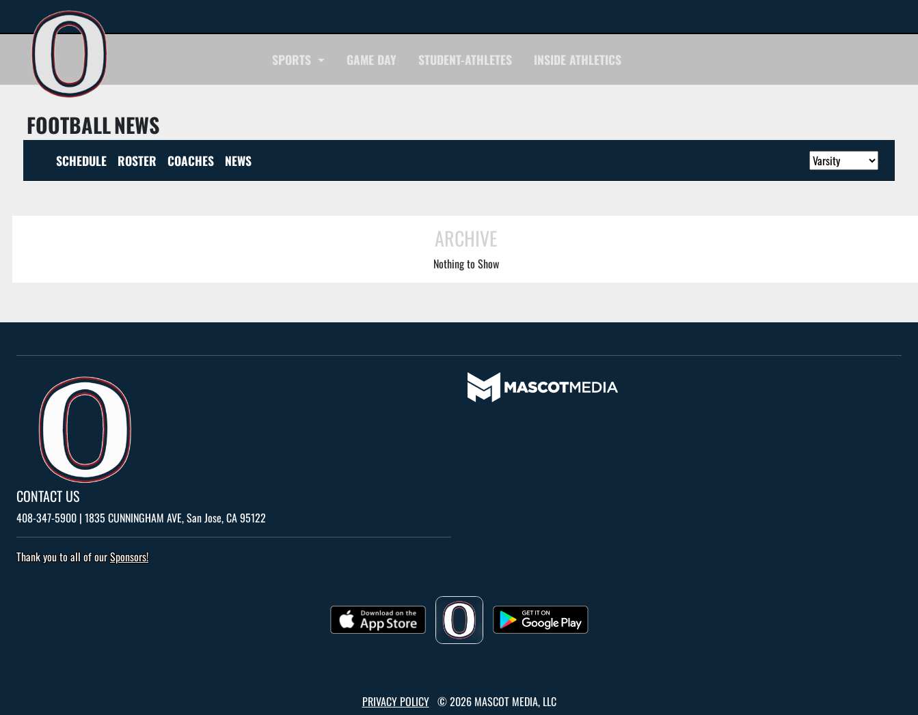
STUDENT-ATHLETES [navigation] (465, 59)
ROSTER (137, 160)
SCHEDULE (81, 160)
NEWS (238, 160)
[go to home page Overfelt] (69, 54)
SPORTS (293, 59)
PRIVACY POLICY (395, 701)
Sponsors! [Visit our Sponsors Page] (129, 556)
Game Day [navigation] (371, 59)
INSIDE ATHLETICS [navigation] (577, 59)
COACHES (190, 160)
